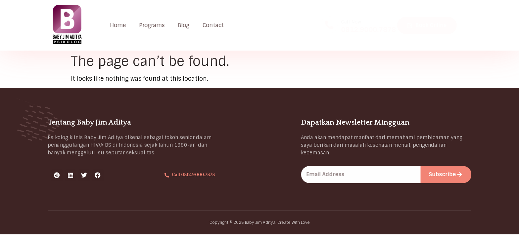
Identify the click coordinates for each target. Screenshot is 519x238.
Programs (154, 25)
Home (120, 25)
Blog (186, 25)
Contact (215, 25)
